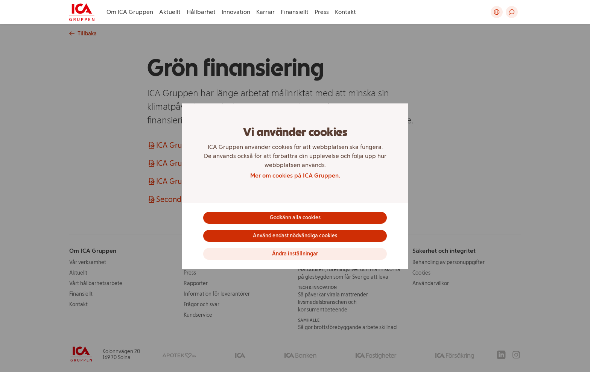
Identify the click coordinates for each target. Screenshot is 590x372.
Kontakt (345, 11)
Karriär (265, 11)
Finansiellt (295, 11)
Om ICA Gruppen (129, 11)
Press (322, 11)
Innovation (236, 11)
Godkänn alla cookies (295, 217)
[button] (512, 12)
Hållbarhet (201, 11)
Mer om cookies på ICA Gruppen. (295, 175)
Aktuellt (170, 11)
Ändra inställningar (295, 254)
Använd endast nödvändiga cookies (295, 235)
